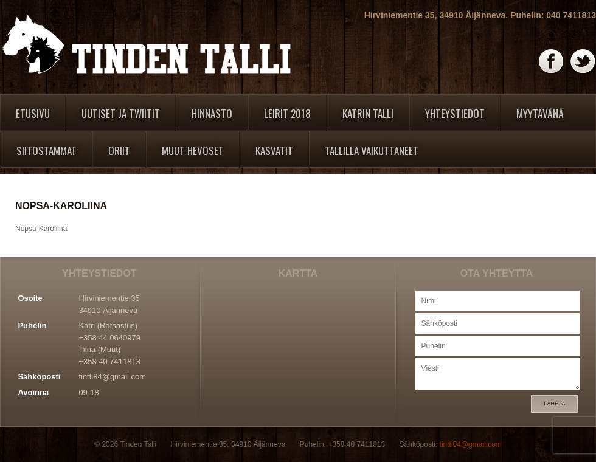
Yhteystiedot (455, 113)
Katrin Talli (367, 113)
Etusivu (33, 113)
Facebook (551, 61)
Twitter (583, 61)
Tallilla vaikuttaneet (371, 150)
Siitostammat (46, 150)
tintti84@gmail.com (112, 376)
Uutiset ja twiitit (120, 113)
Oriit (119, 150)
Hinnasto (212, 113)
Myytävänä (540, 113)
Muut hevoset (193, 150)
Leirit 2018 (287, 113)
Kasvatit (274, 150)
